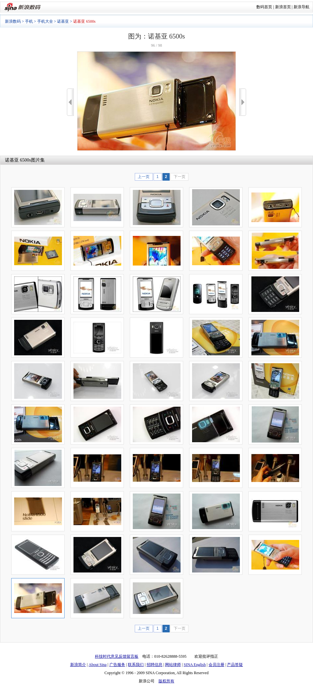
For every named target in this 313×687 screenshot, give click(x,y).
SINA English (195, 664)
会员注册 (216, 664)
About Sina (97, 664)
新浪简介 (78, 664)
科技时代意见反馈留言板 (116, 656)
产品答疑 (235, 664)
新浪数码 (13, 21)
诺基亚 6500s (18, 160)
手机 (29, 21)
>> (242, 102)
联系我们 (136, 664)
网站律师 (173, 664)
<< (70, 102)
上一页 (144, 176)
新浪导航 (301, 7)
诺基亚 (63, 21)
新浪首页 (283, 7)
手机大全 (45, 21)
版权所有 (166, 681)
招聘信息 (154, 664)
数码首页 (264, 7)
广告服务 (117, 664)
